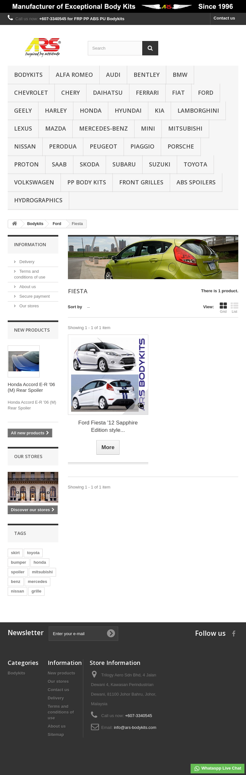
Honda (91, 110)
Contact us (224, 18)
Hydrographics (38, 200)
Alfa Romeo (74, 74)
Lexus (23, 128)
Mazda (55, 128)
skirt (15, 552)
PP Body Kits (86, 182)
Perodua (63, 146)
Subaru (124, 164)
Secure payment (34, 296)
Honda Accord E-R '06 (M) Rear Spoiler (31, 387)
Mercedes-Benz (103, 128)
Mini (148, 128)
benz (15, 581)
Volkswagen (34, 182)
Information (30, 244)
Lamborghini (198, 110)
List (234, 307)
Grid (223, 307)
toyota (33, 552)
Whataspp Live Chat (217, 768)
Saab (59, 164)
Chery (70, 92)
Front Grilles (141, 182)
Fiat (178, 92)
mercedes (37, 581)
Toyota (195, 164)
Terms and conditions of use (61, 712)
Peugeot (103, 146)
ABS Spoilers (196, 182)
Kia (159, 110)
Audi (113, 74)
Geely (23, 110)
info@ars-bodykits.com (135, 727)
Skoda (89, 164)
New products (32, 330)
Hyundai (128, 110)
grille (36, 591)
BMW (180, 74)
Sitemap (56, 734)
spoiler (18, 571)
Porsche (181, 146)
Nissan (25, 146)
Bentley (147, 74)
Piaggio (142, 146)
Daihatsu (108, 92)
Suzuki (159, 164)
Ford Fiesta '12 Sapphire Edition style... (108, 426)
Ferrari (147, 92)
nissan (17, 591)
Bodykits (28, 74)
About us (27, 286)
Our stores (28, 305)
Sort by (75, 306)
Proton (26, 164)
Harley (56, 110)
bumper (18, 562)
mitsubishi (42, 571)
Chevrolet (31, 92)
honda (40, 562)
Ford (205, 92)
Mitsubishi (185, 128)
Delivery (26, 261)
